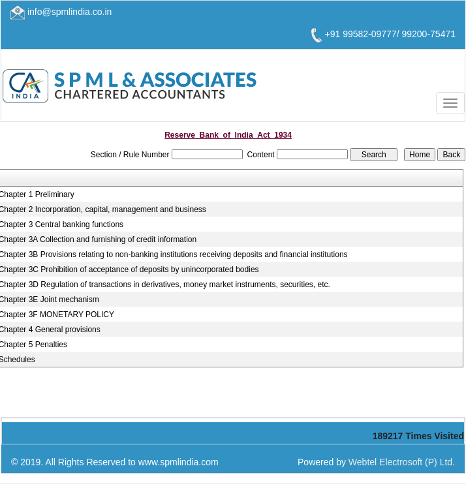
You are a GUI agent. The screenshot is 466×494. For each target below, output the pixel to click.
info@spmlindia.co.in (69, 12)
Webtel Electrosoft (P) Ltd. (402, 462)
